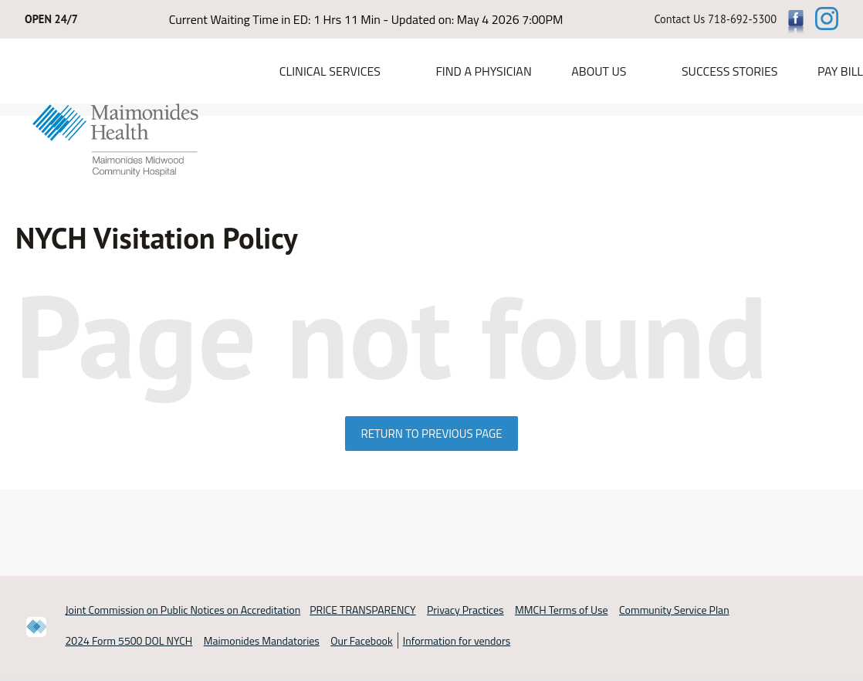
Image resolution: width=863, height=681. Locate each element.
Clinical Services (330, 71)
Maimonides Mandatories (262, 641)
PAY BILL (840, 71)
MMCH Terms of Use (561, 609)
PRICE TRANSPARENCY (362, 609)
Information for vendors (457, 641)
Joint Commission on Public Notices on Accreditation (183, 609)
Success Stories (730, 71)
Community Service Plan (674, 609)
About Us (598, 71)
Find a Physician (483, 71)
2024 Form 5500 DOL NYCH (129, 641)
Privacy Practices (465, 609)
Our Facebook (361, 641)
